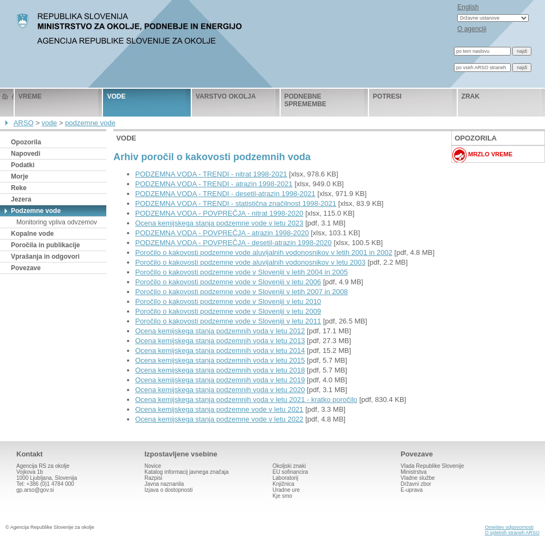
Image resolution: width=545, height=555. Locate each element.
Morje (19, 176)
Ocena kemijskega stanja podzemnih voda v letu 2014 (220, 350)
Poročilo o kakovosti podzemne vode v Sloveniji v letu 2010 (228, 301)
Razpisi (153, 478)
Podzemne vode (35, 211)
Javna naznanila (164, 484)
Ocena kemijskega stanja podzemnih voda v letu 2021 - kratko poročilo (246, 399)
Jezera (21, 199)
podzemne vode (90, 123)
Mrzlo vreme (490, 154)
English (468, 7)
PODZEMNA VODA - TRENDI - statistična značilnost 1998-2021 (235, 203)
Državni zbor (416, 484)
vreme (30, 96)
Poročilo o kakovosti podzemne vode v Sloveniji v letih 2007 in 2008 (241, 292)
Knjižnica (283, 484)
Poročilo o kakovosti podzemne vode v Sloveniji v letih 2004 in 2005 (241, 272)
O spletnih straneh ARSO (512, 532)
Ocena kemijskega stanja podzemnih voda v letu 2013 (220, 341)
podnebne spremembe (305, 100)
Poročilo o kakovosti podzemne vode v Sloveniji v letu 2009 (228, 311)
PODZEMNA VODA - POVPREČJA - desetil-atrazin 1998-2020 (233, 243)
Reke (19, 188)
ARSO (24, 123)
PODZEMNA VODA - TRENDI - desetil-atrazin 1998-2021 (225, 194)
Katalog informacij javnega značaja (186, 472)
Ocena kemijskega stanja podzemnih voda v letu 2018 (220, 370)
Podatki (22, 165)
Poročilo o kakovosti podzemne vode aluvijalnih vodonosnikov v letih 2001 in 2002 (263, 252)
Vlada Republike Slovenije (432, 466)
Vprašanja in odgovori (45, 256)
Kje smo (282, 496)
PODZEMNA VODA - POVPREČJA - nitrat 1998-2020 (219, 213)
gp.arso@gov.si (35, 490)
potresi (387, 96)
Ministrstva (414, 472)
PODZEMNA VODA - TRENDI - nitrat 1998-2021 (211, 174)
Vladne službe (418, 478)
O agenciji (471, 29)
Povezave (26, 268)
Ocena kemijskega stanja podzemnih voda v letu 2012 (220, 331)
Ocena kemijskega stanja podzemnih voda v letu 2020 (220, 390)
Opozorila (26, 142)
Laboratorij (285, 478)
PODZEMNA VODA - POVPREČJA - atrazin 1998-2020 (222, 233)
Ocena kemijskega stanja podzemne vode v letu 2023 (219, 223)
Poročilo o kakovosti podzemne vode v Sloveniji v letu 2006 (228, 282)
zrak (471, 96)
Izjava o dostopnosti (168, 490)
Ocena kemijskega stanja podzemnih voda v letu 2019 (220, 380)
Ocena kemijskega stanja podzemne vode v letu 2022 (219, 419)
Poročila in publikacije (45, 245)
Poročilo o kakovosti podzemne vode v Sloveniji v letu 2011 (228, 321)
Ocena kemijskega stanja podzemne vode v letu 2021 (219, 409)
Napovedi (25, 153)
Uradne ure (286, 490)
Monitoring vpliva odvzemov (56, 222)
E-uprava (412, 490)
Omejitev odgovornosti (509, 527)
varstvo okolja (226, 96)
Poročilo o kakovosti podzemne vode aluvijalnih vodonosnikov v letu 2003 (250, 262)
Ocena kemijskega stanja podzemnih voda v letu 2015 (220, 360)
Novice (152, 466)
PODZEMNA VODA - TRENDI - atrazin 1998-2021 (214, 184)
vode (116, 96)
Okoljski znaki (289, 466)
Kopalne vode (32, 233)
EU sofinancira (290, 472)
